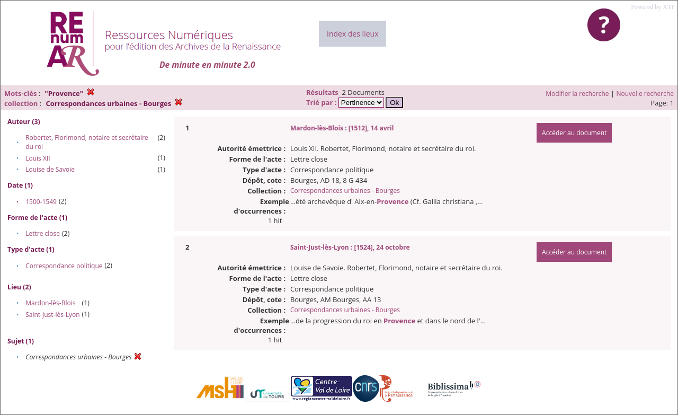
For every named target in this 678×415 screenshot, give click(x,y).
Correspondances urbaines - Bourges (345, 190)
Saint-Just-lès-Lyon (52, 314)
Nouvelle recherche (645, 93)
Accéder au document (574, 132)
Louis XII (37, 158)
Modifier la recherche (577, 93)
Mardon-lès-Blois (50, 302)
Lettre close (42, 233)
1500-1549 (41, 201)
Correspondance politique (63, 265)
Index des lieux (352, 34)
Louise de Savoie (50, 169)
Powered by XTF (653, 7)
